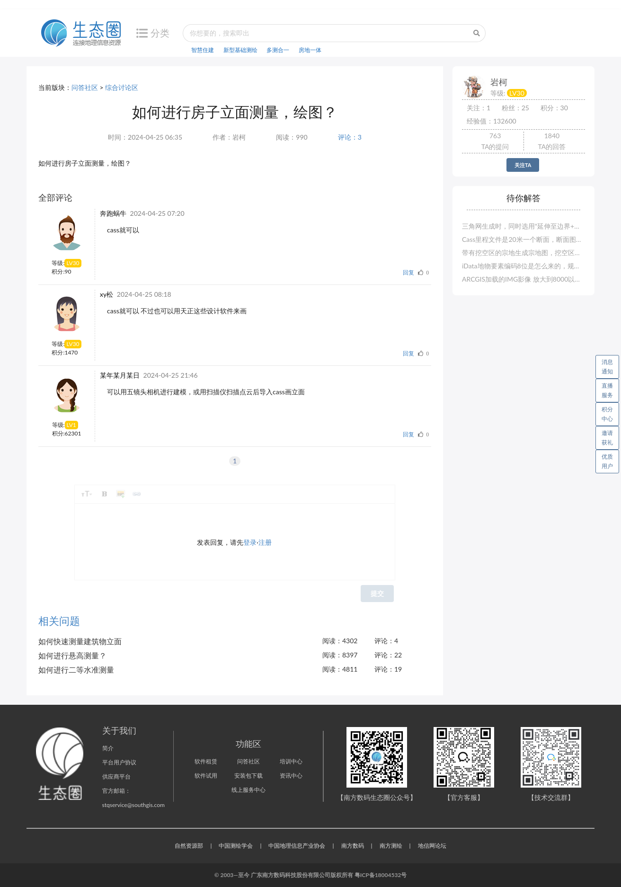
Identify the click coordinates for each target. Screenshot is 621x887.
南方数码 (352, 845)
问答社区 (84, 87)
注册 (265, 542)
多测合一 (277, 49)
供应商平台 (116, 776)
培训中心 (291, 761)
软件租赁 (206, 761)
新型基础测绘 (240, 49)
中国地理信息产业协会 (296, 845)
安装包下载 (248, 775)
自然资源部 (189, 845)
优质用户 (607, 461)
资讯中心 (291, 775)
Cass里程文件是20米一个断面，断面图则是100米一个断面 (523, 239)
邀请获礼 (607, 437)
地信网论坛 (432, 845)
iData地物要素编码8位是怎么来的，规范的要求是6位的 (523, 266)
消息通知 (610, 365)
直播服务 (607, 390)
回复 (408, 272)
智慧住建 (202, 49)
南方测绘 (391, 845)
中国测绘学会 (236, 845)
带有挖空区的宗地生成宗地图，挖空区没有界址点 (523, 252)
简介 (108, 748)
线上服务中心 (248, 789)
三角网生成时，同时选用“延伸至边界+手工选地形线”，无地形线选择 (523, 226)
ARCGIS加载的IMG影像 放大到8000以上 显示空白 (523, 279)
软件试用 (206, 775)
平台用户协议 (119, 762)
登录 (250, 542)
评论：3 (350, 137)
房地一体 (310, 49)
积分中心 (607, 414)
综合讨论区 (121, 87)
